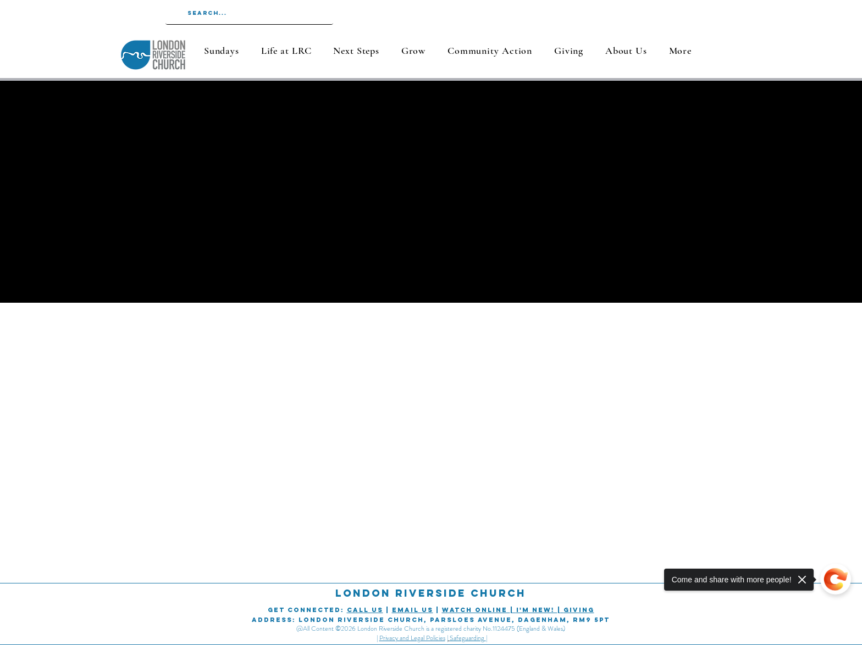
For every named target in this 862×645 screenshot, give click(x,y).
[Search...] (248, 13)
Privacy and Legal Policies (412, 638)
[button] (286, 50)
